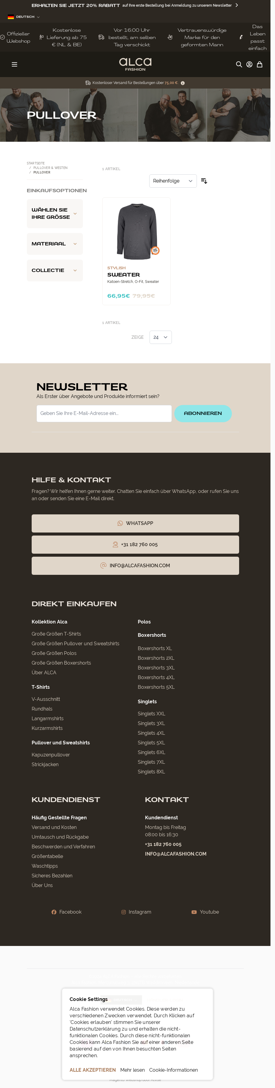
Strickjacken (45, 765)
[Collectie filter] (55, 270)
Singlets (147, 702)
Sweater (123, 274)
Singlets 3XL (151, 724)
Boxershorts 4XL (156, 678)
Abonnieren (203, 413)
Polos (144, 622)
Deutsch (24, 17)
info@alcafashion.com (176, 854)
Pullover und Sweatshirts (61, 743)
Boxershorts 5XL (156, 687)
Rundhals (42, 709)
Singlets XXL (151, 714)
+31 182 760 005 (163, 844)
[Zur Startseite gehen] (135, 64)
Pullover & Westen (50, 168)
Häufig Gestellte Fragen (59, 818)
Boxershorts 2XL (156, 658)
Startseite (36, 163)
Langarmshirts (48, 719)
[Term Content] (182, 83)
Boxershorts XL (155, 649)
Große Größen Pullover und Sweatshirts (75, 644)
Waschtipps (45, 866)
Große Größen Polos (54, 653)
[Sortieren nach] (173, 181)
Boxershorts (152, 635)
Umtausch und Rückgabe (60, 837)
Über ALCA (44, 673)
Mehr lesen (132, 1070)
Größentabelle (47, 857)
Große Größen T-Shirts (56, 634)
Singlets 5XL (151, 743)
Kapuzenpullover (51, 755)
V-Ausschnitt (46, 699)
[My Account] (249, 64)
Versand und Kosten (54, 828)
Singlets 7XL (151, 762)
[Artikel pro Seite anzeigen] (161, 337)
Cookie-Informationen (173, 1070)
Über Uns (42, 886)
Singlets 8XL (151, 772)
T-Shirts (41, 687)
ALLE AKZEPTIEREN (93, 1070)
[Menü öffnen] (14, 64)
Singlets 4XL (151, 733)
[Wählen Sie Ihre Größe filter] (55, 213)
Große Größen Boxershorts (61, 663)
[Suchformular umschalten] (239, 64)
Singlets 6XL (151, 753)
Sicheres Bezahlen (52, 876)
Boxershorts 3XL (156, 668)
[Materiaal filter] (55, 244)
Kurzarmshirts (47, 728)
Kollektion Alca (49, 622)
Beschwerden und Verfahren (63, 847)
